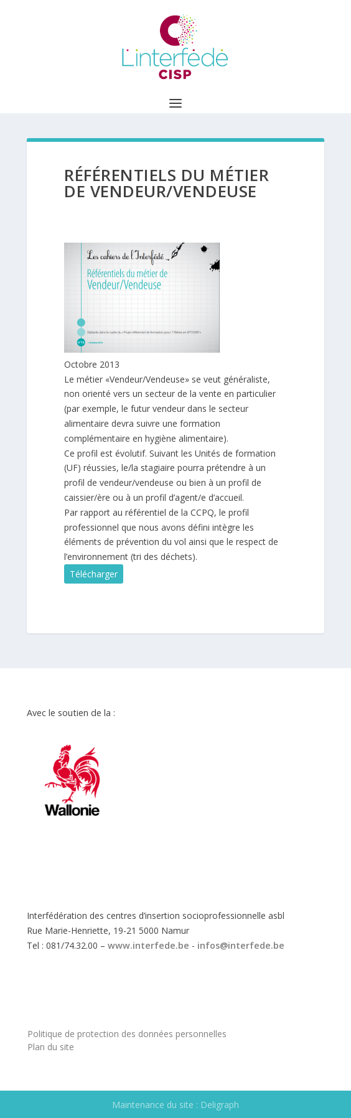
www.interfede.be (148, 945)
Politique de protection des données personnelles (127, 1034)
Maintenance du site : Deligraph (175, 1105)
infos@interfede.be (240, 945)
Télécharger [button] (94, 574)
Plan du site (50, 1047)
